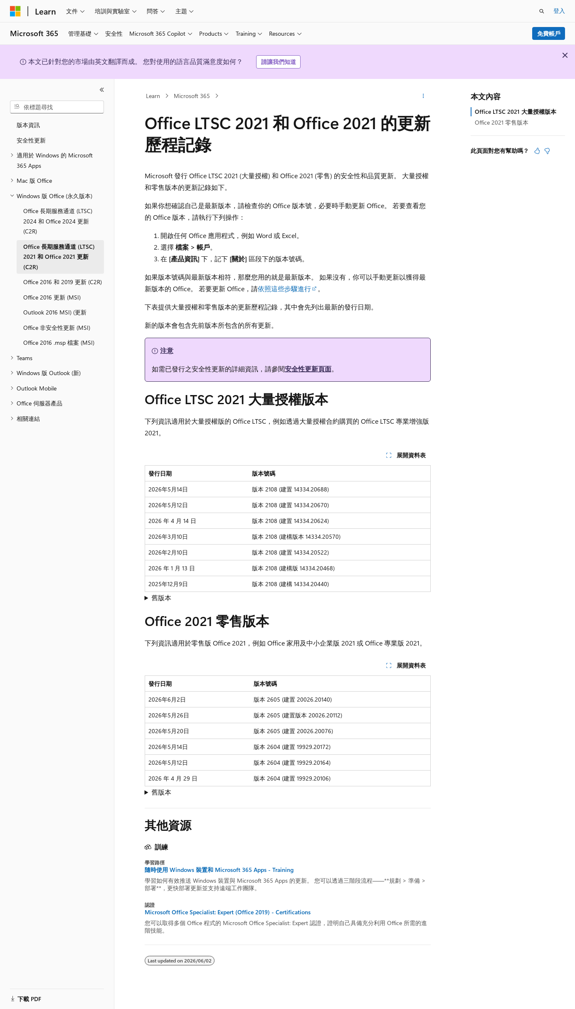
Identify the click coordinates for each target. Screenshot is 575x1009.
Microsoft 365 (192, 96)
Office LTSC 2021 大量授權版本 (515, 111)
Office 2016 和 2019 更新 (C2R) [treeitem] (62, 282)
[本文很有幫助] (537, 151)
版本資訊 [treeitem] (28, 125)
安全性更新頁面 (308, 368)
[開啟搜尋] (541, 11)
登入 (559, 11)
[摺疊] (102, 89)
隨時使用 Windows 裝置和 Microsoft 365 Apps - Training (219, 870)
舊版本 (161, 597)
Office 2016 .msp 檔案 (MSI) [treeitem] (58, 342)
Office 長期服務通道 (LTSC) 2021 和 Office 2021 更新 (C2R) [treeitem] (59, 257)
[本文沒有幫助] (547, 151)
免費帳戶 (548, 33)
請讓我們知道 (278, 62)
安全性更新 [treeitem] (31, 140)
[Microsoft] (15, 11)
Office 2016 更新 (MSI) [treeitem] (52, 297)
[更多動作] (423, 96)
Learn (153, 96)
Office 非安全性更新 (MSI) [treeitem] (56, 327)
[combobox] (57, 107)
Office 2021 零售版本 (501, 122)
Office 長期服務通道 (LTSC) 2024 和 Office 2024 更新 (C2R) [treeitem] (57, 221)
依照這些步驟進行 (284, 288)
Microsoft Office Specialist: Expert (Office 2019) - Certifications (228, 912)
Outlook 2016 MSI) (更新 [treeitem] (54, 312)
